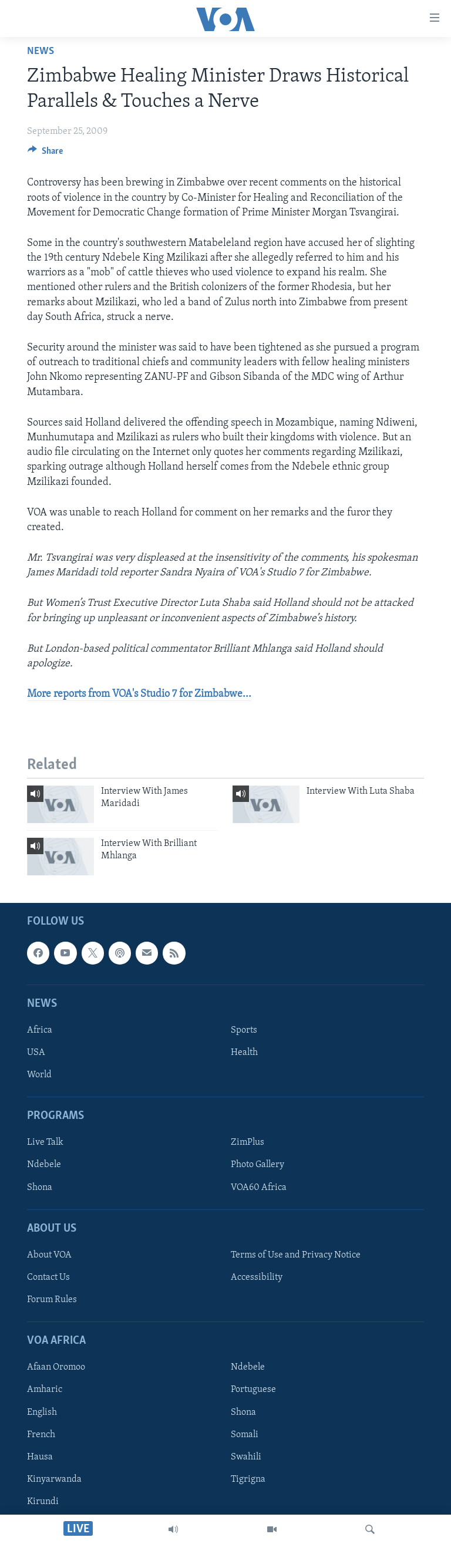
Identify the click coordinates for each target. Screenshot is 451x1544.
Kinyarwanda (54, 1479)
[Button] (45, 154)
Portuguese (253, 1389)
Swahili (246, 1456)
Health (244, 1052)
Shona (39, 1187)
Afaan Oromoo (56, 1367)
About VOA (49, 1255)
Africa (39, 1030)
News (40, 51)
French (41, 1434)
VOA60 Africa (259, 1187)
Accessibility (256, 1277)
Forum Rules (52, 1299)
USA (36, 1052)
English (42, 1412)
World (39, 1075)
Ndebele (44, 1164)
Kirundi (43, 1501)
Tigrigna (248, 1479)
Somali (244, 1434)
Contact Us (48, 1277)
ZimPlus (247, 1142)
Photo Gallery (257, 1164)
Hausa (40, 1456)
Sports (244, 1030)
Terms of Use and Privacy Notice (296, 1255)
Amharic (44, 1389)
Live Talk (45, 1142)
